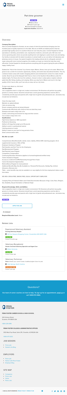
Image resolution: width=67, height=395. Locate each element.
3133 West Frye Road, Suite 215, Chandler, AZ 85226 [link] (19, 332)
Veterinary (7, 212)
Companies (8, 374)
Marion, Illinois (34, 22)
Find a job (8, 345)
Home (7, 378)
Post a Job (8, 380)
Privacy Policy (22, 391)
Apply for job (17, 206)
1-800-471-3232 (8, 336)
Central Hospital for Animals (34, 26)
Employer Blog (9, 363)
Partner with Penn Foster (12, 361)
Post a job (8, 359)
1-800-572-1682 (34, 295)
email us (60, 293)
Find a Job (8, 376)
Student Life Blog (10, 347)
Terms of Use (30, 391)
